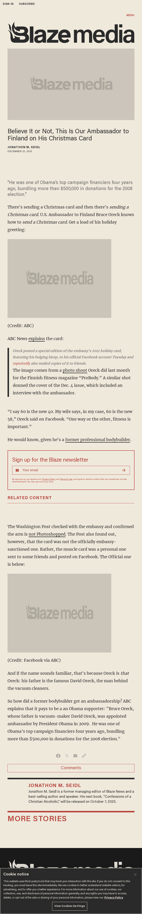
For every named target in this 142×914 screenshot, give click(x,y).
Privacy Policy (48, 479)
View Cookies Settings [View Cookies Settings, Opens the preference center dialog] (69, 906)
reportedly (21, 363)
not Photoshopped (47, 534)
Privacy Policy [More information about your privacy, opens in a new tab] (113, 897)
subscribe (27, 4)
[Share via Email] (75, 756)
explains (36, 338)
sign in (8, 4)
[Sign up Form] (71, 470)
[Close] (135, 874)
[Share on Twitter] (67, 756)
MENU (130, 15)
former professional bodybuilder (97, 439)
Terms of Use (66, 479)
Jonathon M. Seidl (24, 147)
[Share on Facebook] (58, 756)
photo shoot (75, 370)
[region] (71, 891)
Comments (71, 768)
